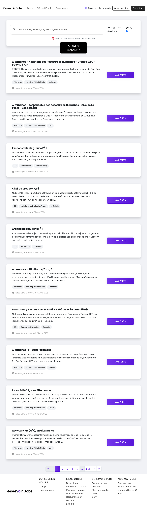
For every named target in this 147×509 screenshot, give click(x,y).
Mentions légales (100, 490)
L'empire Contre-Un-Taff (128, 492)
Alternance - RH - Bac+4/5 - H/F (32, 269)
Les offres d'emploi (76, 486)
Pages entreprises (75, 490)
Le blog (70, 504)
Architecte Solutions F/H (27, 229)
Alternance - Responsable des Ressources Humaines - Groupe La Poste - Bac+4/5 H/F (53, 106)
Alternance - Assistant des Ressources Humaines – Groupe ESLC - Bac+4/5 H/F (53, 63)
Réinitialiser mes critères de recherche (73, 38)
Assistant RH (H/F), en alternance (33, 430)
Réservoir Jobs (125, 483)
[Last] (99, 469)
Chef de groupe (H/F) (25, 188)
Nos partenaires (74, 493)
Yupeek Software (127, 486)
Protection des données (99, 485)
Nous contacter (47, 490)
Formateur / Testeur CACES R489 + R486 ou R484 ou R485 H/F (50, 309)
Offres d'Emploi (44, 8)
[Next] (94, 469)
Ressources (62, 8)
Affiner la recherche (73, 47)
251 (88, 469)
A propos (43, 486)
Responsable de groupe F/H (29, 148)
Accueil (30, 8)
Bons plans (72, 483)
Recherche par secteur (74, 499)
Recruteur (138, 8)
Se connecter (121, 8)
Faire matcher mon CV (99, 8)
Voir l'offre (120, 75)
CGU (94, 493)
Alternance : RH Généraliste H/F (31, 350)
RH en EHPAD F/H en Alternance (31, 390)
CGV (94, 497)
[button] (127, 28)
